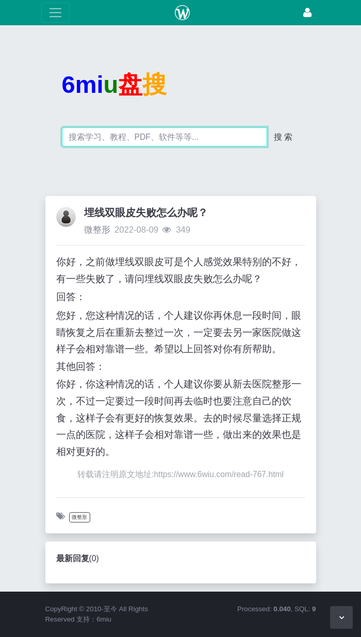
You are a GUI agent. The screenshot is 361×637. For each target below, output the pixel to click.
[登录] (307, 12)
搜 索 (283, 137)
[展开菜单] (55, 13)
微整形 (97, 230)
